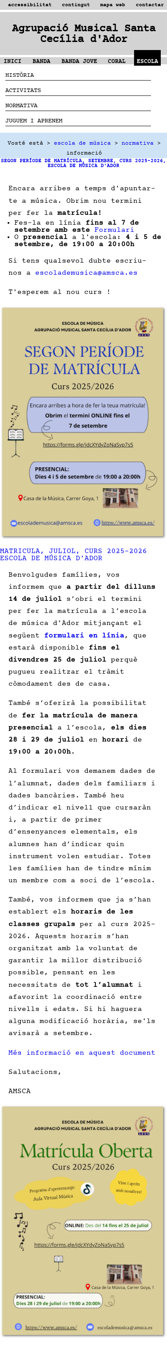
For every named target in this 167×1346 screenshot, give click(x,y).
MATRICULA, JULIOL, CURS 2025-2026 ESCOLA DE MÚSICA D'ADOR (73, 554)
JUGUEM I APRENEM (33, 120)
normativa (138, 143)
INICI (12, 61)
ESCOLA (147, 61)
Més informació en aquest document (81, 1052)
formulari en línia (84, 635)
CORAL (117, 61)
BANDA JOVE (79, 61)
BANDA (41, 61)
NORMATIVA (21, 105)
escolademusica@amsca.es (86, 272)
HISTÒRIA (19, 74)
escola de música (82, 143)
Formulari (114, 229)
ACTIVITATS (23, 90)
